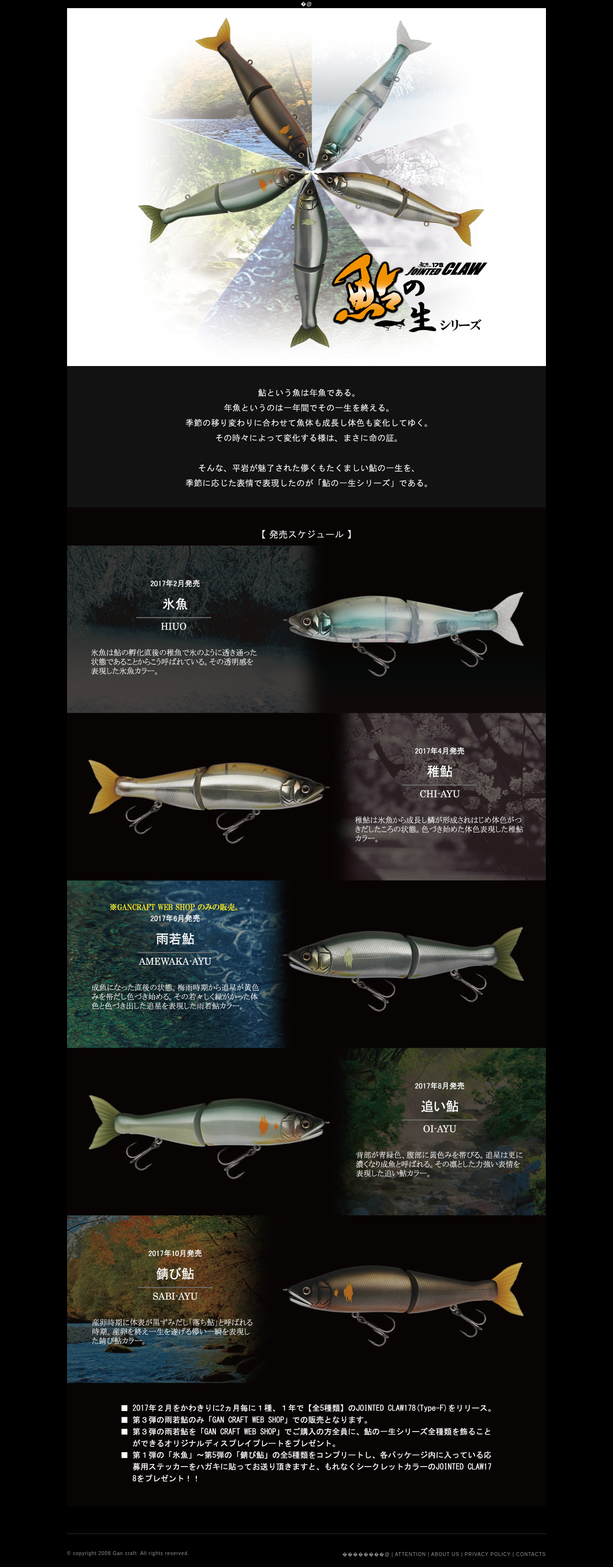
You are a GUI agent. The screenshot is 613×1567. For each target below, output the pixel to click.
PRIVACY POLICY (488, 1554)
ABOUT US (445, 1554)
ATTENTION (410, 1554)
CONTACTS (531, 1554)
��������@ (366, 1554)
